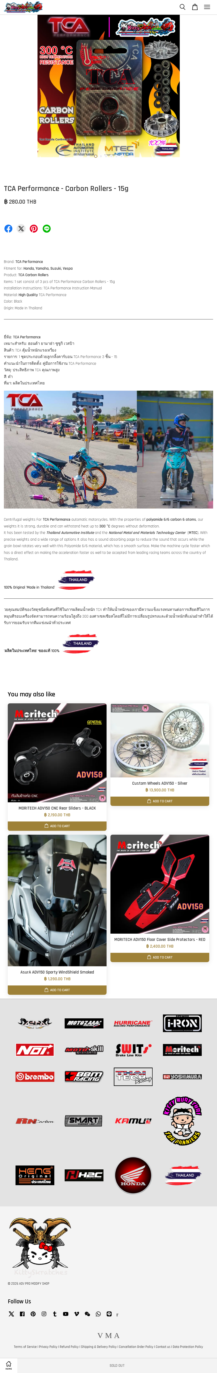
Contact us (163, 1347)
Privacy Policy (48, 1347)
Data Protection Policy (188, 1347)
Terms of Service (25, 1347)
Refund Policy (69, 1347)
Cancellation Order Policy (136, 1347)
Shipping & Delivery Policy (99, 1347)
